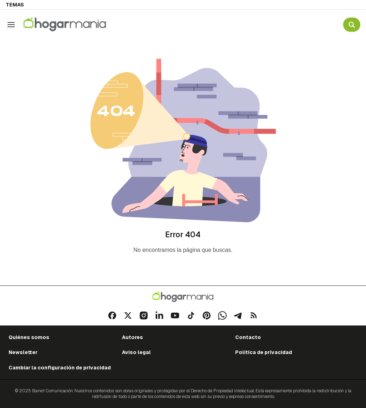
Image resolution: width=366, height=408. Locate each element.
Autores (132, 337)
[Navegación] (11, 24)
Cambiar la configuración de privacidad (60, 367)
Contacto (248, 337)
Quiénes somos (29, 337)
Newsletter (23, 352)
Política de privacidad (263, 352)
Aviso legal (136, 352)
